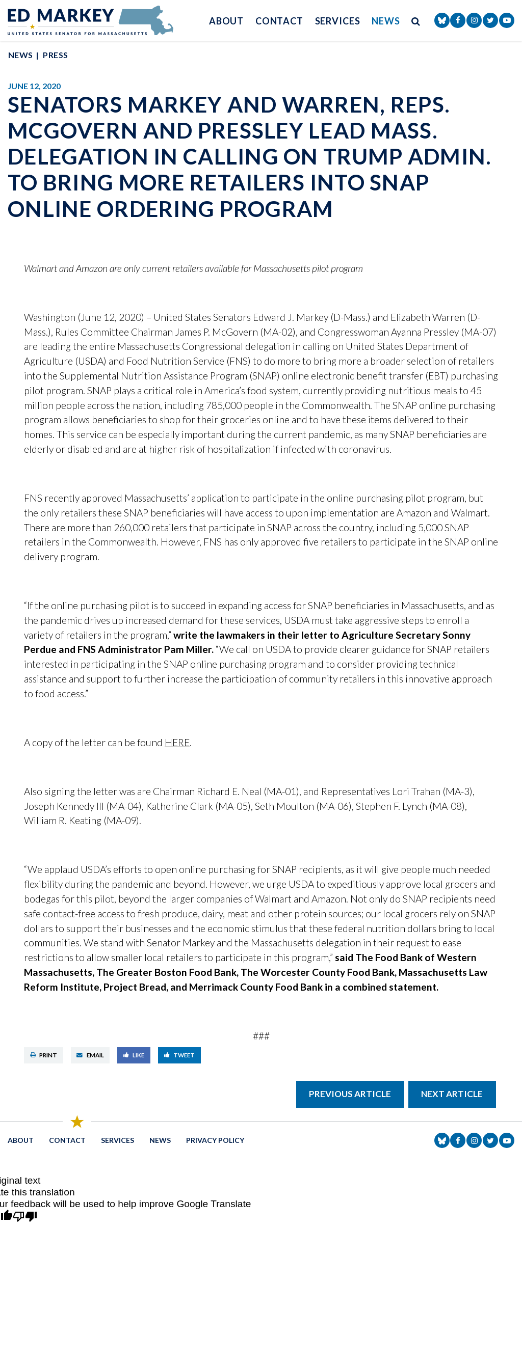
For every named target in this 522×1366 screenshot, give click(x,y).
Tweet (179, 1055)
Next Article (452, 1093)
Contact (279, 20)
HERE (177, 742)
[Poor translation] (25, 1217)
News (386, 20)
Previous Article (350, 1093)
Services (337, 20)
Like (134, 1055)
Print (44, 1055)
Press (55, 55)
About (226, 20)
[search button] (416, 20)
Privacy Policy (215, 1140)
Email (90, 1055)
